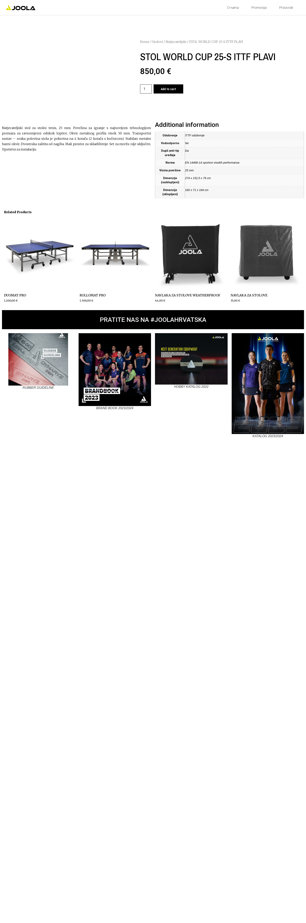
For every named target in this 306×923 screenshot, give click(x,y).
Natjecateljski (176, 42)
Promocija (260, 8)
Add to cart (168, 89)
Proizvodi (287, 8)
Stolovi (157, 42)
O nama (234, 8)
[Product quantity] (146, 89)
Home (144, 42)
